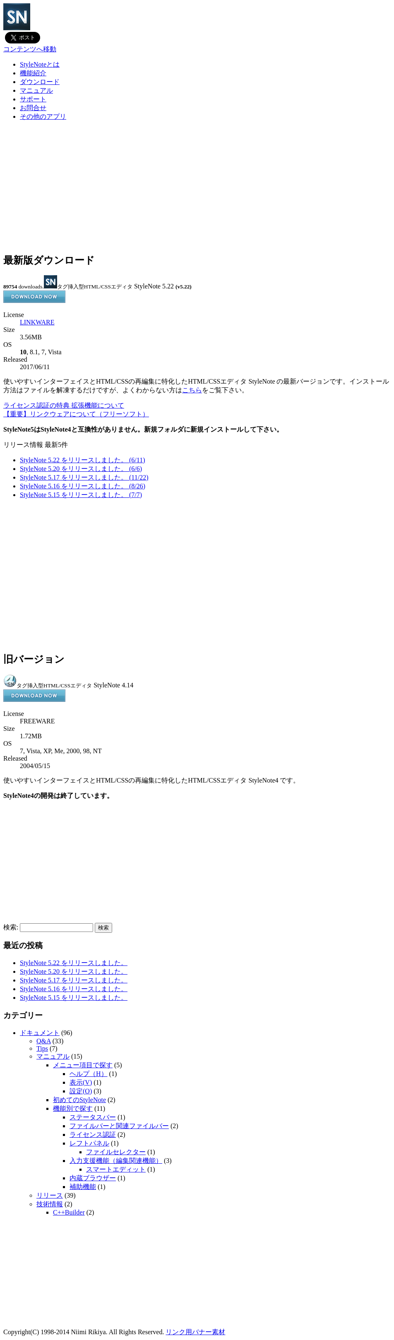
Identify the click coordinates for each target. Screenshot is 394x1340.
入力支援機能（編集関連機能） (116, 1160)
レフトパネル (89, 1143)
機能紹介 (33, 73)
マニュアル (36, 90)
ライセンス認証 (93, 1134)
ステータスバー (93, 1117)
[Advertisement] (197, 187)
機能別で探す (73, 1108)
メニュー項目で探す (83, 1065)
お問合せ (33, 107)
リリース (49, 1195)
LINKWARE (37, 322)
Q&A (43, 1041)
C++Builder (69, 1212)
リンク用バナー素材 (195, 1331)
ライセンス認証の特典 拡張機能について (63, 405)
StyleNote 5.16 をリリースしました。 (73, 988)
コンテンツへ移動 (29, 49)
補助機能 (83, 1186)
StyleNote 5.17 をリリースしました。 (73, 980)
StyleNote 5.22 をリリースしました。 (73, 962)
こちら (192, 390)
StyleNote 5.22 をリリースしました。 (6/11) (82, 459)
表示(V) (81, 1082)
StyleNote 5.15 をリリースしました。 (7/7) (81, 494)
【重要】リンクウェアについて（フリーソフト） (76, 414)
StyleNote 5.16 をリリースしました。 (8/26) (82, 486)
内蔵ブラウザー (93, 1178)
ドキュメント (40, 1032)
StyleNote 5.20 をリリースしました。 (73, 971)
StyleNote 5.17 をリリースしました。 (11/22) (84, 477)
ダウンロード (40, 81)
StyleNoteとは (40, 64)
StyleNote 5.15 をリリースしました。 (73, 997)
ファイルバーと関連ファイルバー (119, 1125)
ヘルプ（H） (89, 1073)
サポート (33, 99)
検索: (10, 927)
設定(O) (81, 1091)
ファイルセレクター (116, 1151)
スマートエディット (116, 1169)
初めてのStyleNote (79, 1099)
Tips (42, 1048)
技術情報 (49, 1204)
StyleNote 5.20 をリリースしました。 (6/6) (81, 468)
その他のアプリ (43, 116)
